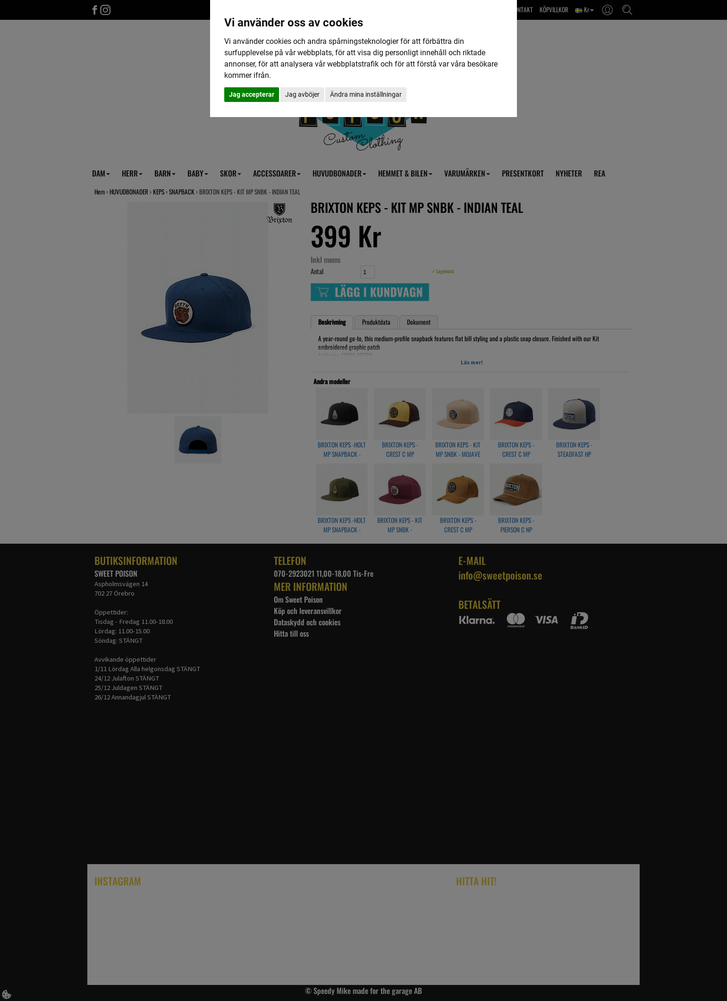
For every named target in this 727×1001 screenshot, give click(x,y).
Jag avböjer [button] (302, 94)
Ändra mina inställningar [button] (366, 94)
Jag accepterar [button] (251, 94)
